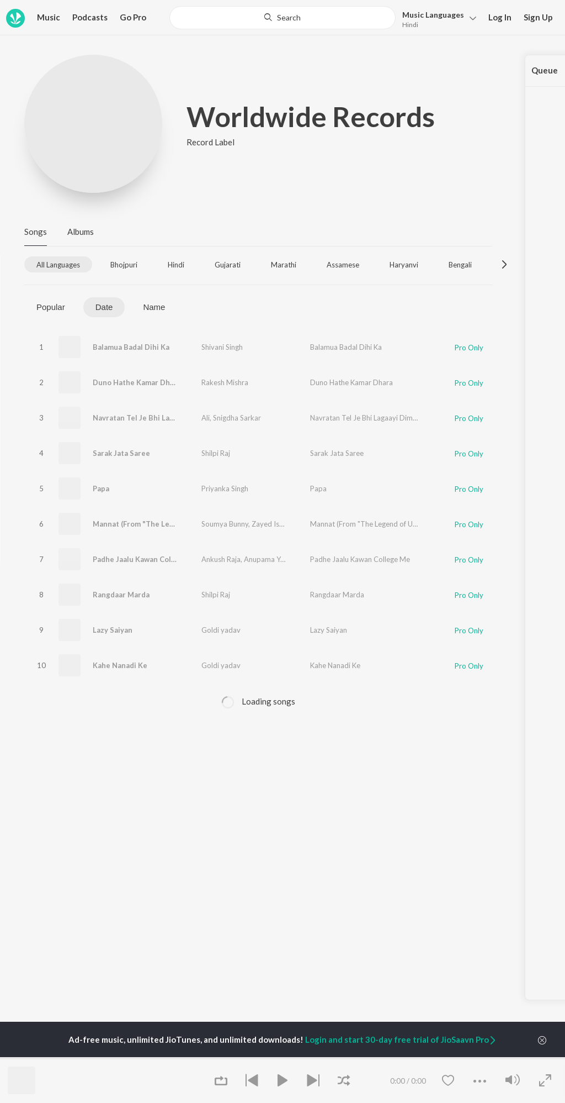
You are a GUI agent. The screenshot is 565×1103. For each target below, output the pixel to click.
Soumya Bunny (224, 523)
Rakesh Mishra (224, 382)
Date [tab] (104, 307)
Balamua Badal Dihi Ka (131, 347)
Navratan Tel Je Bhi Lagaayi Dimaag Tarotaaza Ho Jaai (185, 417)
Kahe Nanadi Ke (120, 665)
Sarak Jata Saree (121, 453)
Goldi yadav (221, 630)
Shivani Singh (222, 347)
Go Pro (133, 17)
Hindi (410, 24)
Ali (205, 417)
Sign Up (538, 17)
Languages (433, 14)
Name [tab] (154, 307)
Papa (101, 488)
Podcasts (90, 17)
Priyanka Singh (224, 488)
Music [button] (48, 17)
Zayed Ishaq (271, 523)
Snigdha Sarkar (237, 417)
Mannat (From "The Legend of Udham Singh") (171, 523)
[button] (436, 18)
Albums (80, 232)
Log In (499, 17)
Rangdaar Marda (121, 594)
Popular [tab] (50, 307)
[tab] (58, 264)
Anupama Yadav (270, 559)
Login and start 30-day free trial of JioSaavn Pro (401, 1039)
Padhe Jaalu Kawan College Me (146, 559)
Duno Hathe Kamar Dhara (137, 382)
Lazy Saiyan (112, 630)
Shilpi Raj (215, 453)
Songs (35, 232)
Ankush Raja (221, 559)
